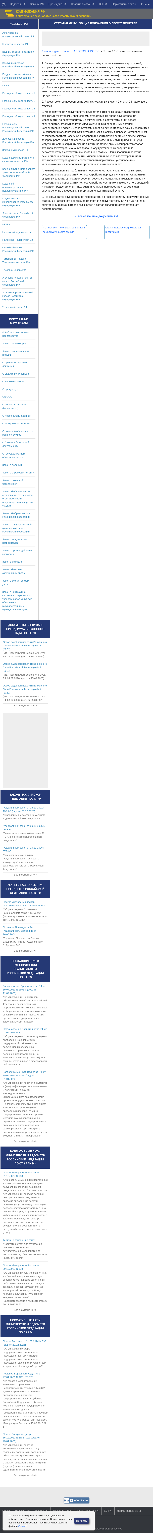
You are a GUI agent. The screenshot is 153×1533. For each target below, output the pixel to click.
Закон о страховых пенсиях (18, 472)
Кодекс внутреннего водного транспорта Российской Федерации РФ (18, 172)
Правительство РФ (82, 4)
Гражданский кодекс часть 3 (18, 108)
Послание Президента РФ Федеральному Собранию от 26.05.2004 (19, 931)
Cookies (22, 1526)
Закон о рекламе (12, 561)
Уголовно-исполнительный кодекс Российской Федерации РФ (17, 281)
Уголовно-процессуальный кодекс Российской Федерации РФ (17, 296)
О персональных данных (16, 415)
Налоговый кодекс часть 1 (17, 232)
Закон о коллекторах (14, 343)
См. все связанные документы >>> (96, 216)
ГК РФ (5, 85)
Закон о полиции (12, 464)
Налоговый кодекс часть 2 (17, 239)
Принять (81, 1520)
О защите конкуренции (15, 373)
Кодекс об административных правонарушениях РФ (15, 187)
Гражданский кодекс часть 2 (18, 100)
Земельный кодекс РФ (15, 149)
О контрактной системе (16, 423)
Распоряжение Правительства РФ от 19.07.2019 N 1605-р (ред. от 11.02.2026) (24, 990)
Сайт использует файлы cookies (103, 1528)
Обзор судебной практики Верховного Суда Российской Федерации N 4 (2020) (25, 689)
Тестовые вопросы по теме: (19, 1240)
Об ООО (7, 396)
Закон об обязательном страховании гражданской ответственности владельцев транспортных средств (17, 498)
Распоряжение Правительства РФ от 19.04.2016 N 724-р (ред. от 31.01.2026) (24, 1075)
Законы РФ (37, 4)
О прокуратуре (10, 389)
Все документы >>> (25, 705)
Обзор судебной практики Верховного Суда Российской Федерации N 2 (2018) (25, 667)
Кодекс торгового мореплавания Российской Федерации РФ (17, 202)
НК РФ (6, 224)
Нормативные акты (124, 4)
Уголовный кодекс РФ (14, 307)
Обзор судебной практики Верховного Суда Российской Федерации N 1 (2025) (25, 645)
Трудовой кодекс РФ (14, 269)
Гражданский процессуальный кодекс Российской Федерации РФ (18, 127)
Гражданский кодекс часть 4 (18, 116)
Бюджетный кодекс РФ (15, 44)
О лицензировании (13, 381)
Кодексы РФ (17, 4)
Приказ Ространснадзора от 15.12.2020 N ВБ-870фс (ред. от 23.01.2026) (21, 1437)
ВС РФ (103, 4)
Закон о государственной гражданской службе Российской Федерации (17, 528)
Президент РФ (57, 4)
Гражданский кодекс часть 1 (18, 93)
